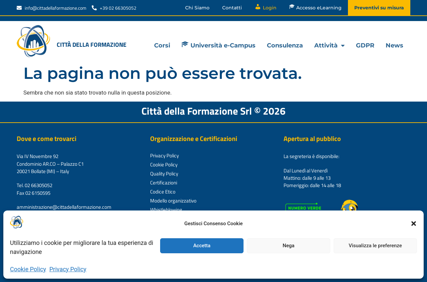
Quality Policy (164, 173)
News (394, 45)
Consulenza (285, 45)
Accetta (201, 246)
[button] (413, 223)
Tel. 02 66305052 (34, 185)
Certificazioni (163, 182)
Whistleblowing (166, 210)
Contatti (232, 8)
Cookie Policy (28, 269)
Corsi (162, 45)
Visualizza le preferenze (375, 246)
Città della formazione (91, 44)
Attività (329, 45)
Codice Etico (162, 191)
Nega (288, 246)
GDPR (365, 45)
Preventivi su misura (379, 8)
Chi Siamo (197, 8)
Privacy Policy (67, 269)
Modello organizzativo (173, 200)
